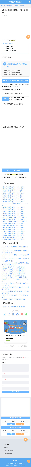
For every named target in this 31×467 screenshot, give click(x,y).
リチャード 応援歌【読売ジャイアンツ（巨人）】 (14, 221)
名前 (3, 373)
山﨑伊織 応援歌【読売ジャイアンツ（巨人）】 (14, 229)
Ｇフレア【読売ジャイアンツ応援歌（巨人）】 (14, 267)
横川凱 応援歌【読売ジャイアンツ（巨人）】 (13, 237)
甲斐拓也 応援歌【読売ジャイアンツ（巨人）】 (14, 199)
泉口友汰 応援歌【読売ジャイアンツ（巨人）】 (14, 213)
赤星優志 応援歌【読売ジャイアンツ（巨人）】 (14, 233)
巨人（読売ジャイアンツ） (14, 346)
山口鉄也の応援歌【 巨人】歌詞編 (12, 70)
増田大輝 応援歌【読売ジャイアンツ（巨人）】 (14, 187)
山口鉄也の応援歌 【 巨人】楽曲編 (12, 72)
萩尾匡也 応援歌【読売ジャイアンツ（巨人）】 (14, 201)
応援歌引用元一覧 (8, 453)
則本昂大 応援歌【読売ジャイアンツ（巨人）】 (14, 235)
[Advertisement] (15, 27)
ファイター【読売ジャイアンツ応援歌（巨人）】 (14, 273)
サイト (3, 385)
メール (4, 379)
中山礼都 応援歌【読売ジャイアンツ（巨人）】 (14, 215)
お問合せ (6, 447)
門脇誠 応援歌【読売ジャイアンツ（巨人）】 (13, 191)
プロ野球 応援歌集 (15, 2)
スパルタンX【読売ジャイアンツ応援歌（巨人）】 (15, 277)
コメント (4, 363)
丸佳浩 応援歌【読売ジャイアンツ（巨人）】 (13, 195)
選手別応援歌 (24, 346)
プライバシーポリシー (9, 450)
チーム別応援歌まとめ (19, 463)
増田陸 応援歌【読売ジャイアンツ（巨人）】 (13, 225)
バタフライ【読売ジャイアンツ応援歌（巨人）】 (14, 271)
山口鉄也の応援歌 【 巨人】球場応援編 (13, 74)
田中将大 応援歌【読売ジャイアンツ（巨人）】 (14, 227)
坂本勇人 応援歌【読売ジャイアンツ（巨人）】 (14, 193)
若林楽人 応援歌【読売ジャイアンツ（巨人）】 (14, 223)
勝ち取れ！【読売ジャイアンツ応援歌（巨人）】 (14, 269)
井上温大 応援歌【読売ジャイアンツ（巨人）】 (14, 239)
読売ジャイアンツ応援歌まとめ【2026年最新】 (14, 306)
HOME (15, 460)
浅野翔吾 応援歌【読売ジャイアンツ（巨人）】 (14, 219)
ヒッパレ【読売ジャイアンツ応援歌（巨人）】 (14, 275)
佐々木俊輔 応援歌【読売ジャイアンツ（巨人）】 (14, 217)
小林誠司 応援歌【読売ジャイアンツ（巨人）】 (14, 207)
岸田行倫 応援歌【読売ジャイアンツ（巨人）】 (14, 211)
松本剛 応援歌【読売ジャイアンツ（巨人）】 (13, 197)
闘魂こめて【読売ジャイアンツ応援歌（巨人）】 (14, 299)
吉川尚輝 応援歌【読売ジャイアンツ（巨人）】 (14, 189)
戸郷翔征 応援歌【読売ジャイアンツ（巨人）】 (14, 231)
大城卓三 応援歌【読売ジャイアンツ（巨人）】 (14, 209)
